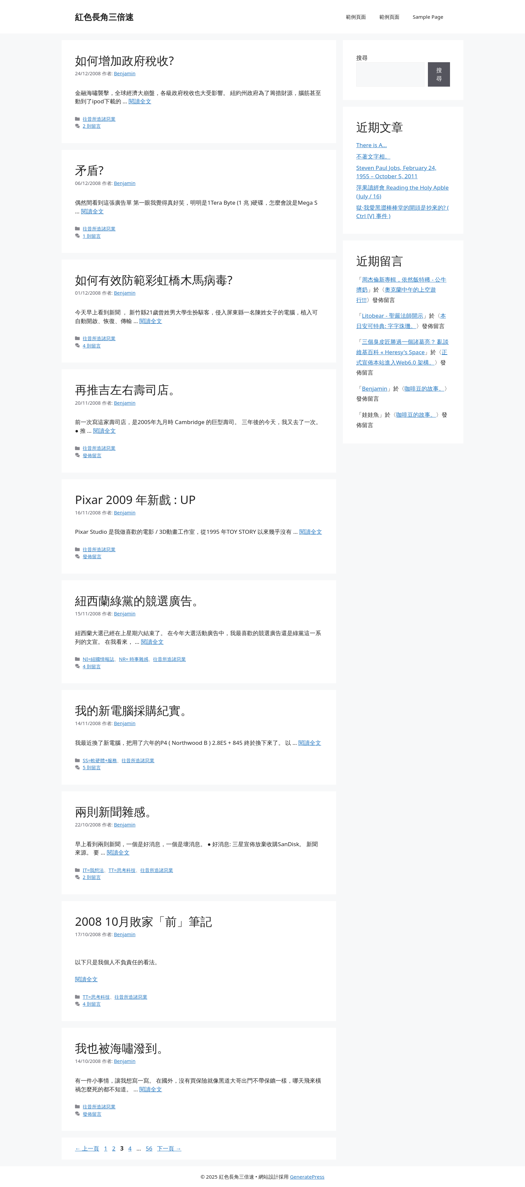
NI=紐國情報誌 (98, 659)
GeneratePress (307, 1176)
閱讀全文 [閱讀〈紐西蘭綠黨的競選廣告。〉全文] (152, 642)
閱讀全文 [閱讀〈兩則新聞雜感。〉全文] (118, 852)
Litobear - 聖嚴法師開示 (392, 315)
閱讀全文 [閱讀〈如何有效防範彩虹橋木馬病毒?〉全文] (150, 321)
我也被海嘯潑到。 (122, 1048)
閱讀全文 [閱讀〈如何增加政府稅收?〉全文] (140, 101)
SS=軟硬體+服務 (100, 760)
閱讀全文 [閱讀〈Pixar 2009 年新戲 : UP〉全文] (310, 531)
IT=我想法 (93, 870)
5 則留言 (92, 767)
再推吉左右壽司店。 (127, 389)
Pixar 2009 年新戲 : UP (135, 499)
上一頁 (87, 1148)
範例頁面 (356, 16)
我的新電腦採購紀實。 (133, 710)
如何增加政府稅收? (124, 60)
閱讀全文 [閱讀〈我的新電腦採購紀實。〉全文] (309, 743)
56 (149, 1148)
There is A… (371, 145)
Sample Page (428, 16)
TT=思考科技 (122, 870)
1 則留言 (92, 236)
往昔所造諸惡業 (99, 119)
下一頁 (169, 1148)
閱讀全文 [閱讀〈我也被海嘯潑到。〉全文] (150, 1089)
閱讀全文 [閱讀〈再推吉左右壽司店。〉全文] (104, 430)
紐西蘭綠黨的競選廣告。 (139, 600)
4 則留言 (92, 345)
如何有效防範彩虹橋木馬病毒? (153, 280)
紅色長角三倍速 (104, 16)
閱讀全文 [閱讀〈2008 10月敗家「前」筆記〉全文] (86, 979)
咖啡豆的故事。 (424, 388)
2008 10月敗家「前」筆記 (143, 921)
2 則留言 (92, 126)
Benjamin (374, 388)
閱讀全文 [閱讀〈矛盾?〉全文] (92, 211)
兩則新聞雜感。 (116, 811)
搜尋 (362, 58)
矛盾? (89, 170)
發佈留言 (92, 455)
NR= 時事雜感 (133, 659)
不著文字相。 (373, 156)
